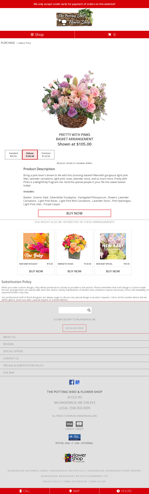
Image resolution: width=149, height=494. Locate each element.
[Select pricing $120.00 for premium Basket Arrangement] (46, 154)
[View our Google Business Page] (77, 383)
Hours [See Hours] (124, 491)
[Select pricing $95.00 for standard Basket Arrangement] (13, 154)
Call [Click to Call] (25, 491)
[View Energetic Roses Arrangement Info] (75, 246)
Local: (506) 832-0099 (74, 408)
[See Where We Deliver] (74, 327)
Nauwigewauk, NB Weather (57, 476)
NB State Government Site (92, 476)
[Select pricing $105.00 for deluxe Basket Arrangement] (30, 154)
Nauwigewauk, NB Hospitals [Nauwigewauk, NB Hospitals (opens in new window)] (68, 470)
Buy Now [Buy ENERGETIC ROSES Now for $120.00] (74, 271)
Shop (37, 34)
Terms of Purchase (75, 481)
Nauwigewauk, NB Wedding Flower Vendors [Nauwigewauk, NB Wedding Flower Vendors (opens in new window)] (114, 470)
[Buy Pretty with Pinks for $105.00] (74, 213)
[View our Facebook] (71, 383)
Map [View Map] (74, 491)
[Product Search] (75, 310)
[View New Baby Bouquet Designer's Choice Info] (36, 246)
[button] (75, 437)
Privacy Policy (52, 481)
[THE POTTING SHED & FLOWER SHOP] (74, 26)
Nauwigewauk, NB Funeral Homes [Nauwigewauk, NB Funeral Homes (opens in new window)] (28, 470)
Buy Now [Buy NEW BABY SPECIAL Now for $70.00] (113, 271)
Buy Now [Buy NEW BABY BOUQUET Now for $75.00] (36, 271)
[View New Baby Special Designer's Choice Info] (113, 246)
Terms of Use (98, 481)
